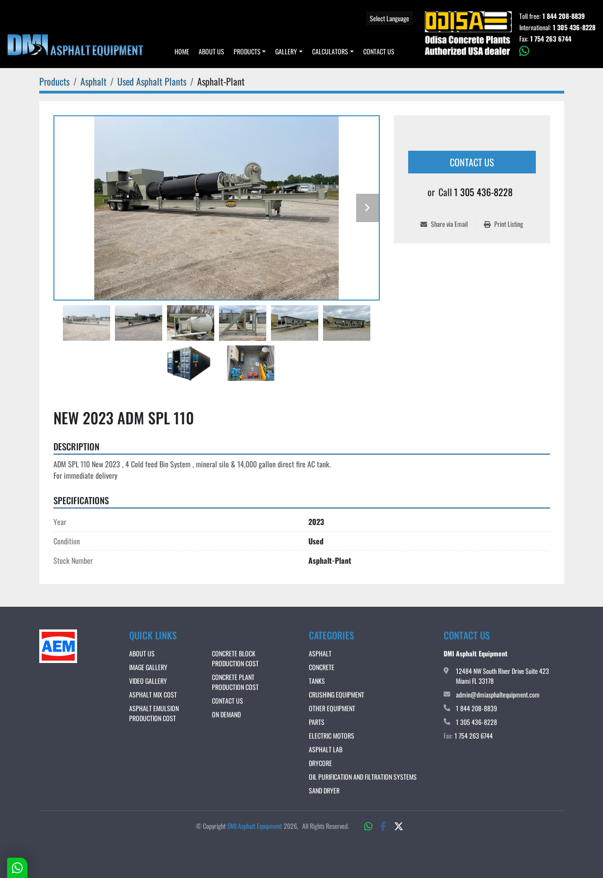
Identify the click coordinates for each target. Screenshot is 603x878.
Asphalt (320, 653)
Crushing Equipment (336, 694)
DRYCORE (320, 763)
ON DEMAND (226, 714)
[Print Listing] (503, 223)
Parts (316, 722)
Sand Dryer (324, 790)
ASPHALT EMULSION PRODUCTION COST (154, 713)
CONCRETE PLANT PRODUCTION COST (235, 682)
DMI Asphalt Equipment (254, 826)
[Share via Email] (448, 223)
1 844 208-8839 (563, 16)
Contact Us (378, 51)
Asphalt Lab (325, 749)
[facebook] (383, 825)
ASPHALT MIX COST (153, 694)
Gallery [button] (286, 51)
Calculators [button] (330, 51)
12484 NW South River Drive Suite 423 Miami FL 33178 (502, 676)
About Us (211, 51)
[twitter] (398, 825)
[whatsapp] (557, 51)
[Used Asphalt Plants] (151, 81)
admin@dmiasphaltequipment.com (498, 694)
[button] (250, 51)
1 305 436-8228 (574, 27)
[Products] (54, 81)
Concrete (321, 667)
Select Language (389, 18)
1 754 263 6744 (550, 38)
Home (182, 51)
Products (247, 51)
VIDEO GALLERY (148, 681)
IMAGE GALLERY (148, 667)
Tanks (317, 681)
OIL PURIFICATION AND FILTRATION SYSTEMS (363, 777)
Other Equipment (332, 708)
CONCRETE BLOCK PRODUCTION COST (235, 658)
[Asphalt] (93, 81)
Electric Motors (331, 735)
